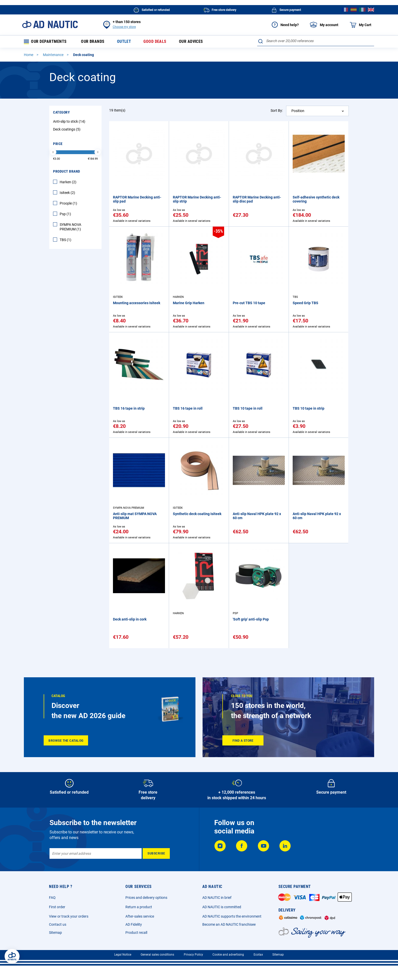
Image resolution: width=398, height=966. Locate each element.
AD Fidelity (133, 924)
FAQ (52, 898)
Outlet (123, 42)
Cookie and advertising (228, 954)
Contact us (57, 924)
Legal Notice (122, 954)
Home (29, 55)
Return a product (138, 907)
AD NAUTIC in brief (216, 898)
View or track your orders (68, 916)
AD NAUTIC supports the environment (231, 916)
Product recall (136, 933)
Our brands (92, 42)
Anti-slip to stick (70, 122)
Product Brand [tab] (66, 172)
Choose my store (124, 27)
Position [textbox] (297, 112)
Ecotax (258, 954)
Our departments (45, 42)
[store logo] (50, 24)
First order (57, 907)
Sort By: (277, 111)
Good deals (154, 42)
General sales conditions (157, 954)
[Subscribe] (156, 853)
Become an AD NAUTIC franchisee (229, 924)
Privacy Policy (193, 954)
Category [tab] (61, 113)
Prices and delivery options (146, 898)
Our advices (190, 42)
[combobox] (315, 40)
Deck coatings (67, 130)
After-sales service (139, 916)
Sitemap (55, 933)
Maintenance (53, 55)
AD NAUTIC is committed (221, 907)
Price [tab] (58, 144)
